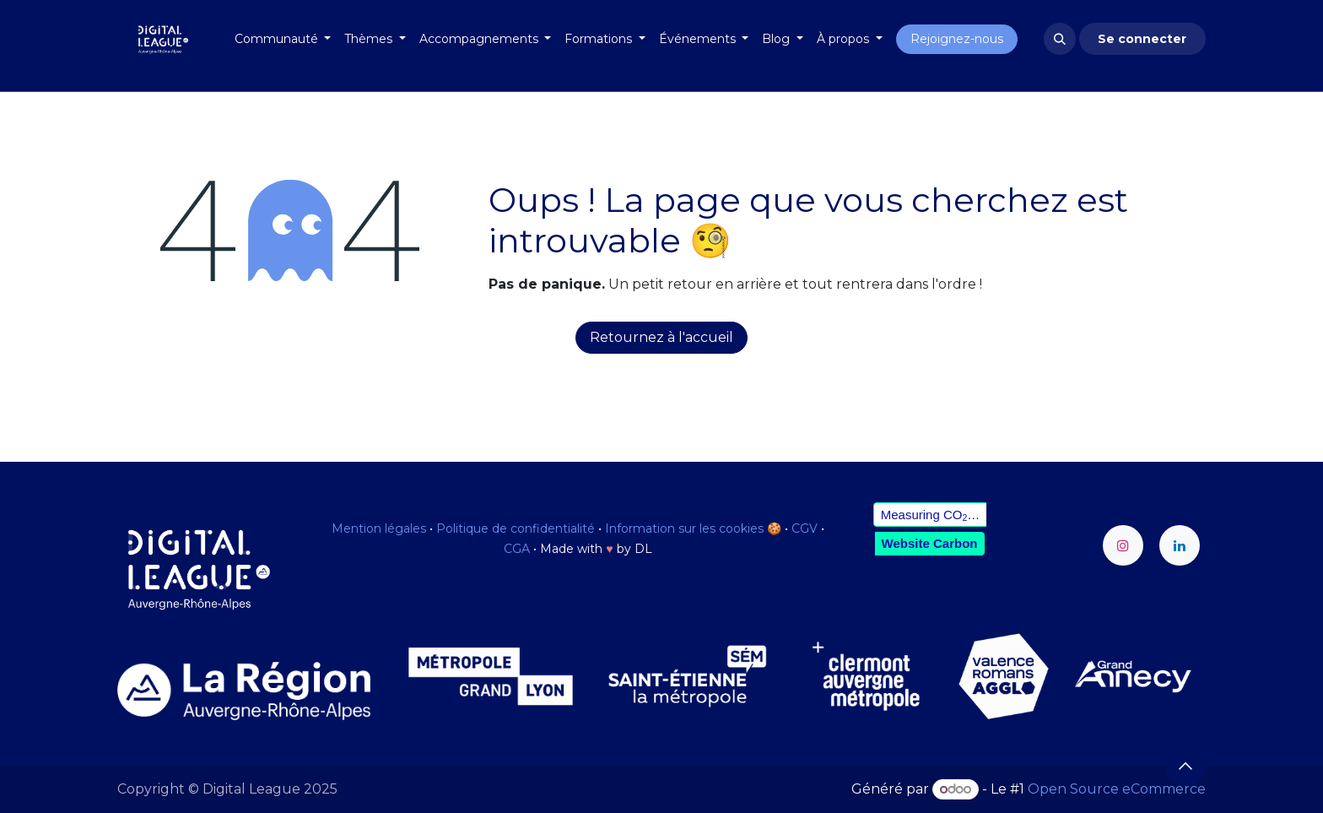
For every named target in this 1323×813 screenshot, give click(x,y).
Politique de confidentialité (515, 528)
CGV (804, 528)
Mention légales (379, 528)
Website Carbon (930, 543)
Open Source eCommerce (1117, 789)
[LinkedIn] (1179, 545)
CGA (517, 548)
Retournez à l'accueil (661, 337)
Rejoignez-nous (956, 38)
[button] (1060, 39)
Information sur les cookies (684, 528)
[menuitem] (283, 39)
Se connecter (1142, 38)
